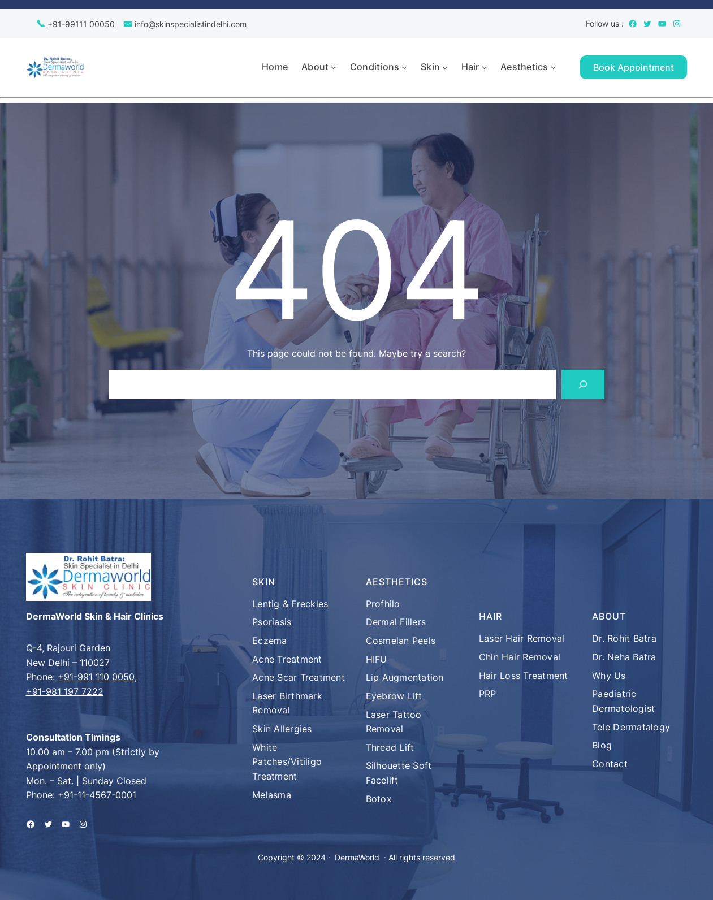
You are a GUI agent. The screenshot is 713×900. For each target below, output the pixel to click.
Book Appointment (633, 67)
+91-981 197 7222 (64, 691)
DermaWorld (357, 857)
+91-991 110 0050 (96, 676)
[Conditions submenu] (404, 67)
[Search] (582, 384)
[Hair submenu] (484, 67)
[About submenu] (333, 67)
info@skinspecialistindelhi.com (191, 24)
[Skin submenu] (445, 67)
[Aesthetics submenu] (553, 67)
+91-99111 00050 (81, 24)
